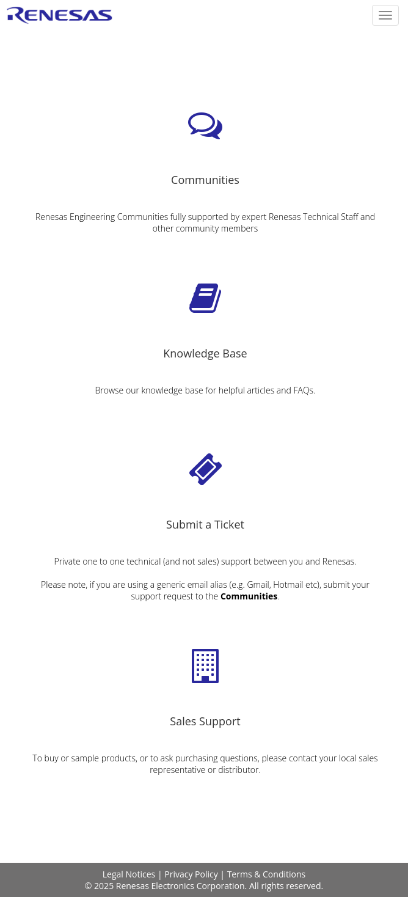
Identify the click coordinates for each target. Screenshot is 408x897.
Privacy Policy (190, 874)
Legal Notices (129, 874)
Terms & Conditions (266, 874)
